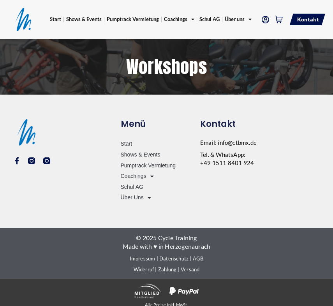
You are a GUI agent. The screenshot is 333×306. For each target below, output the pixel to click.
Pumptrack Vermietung (133, 19)
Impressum (142, 258)
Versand (190, 269)
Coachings (179, 19)
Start (55, 19)
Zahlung (167, 269)
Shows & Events (84, 19)
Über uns (238, 19)
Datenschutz (174, 258)
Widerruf (144, 269)
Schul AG (209, 19)
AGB (198, 258)
